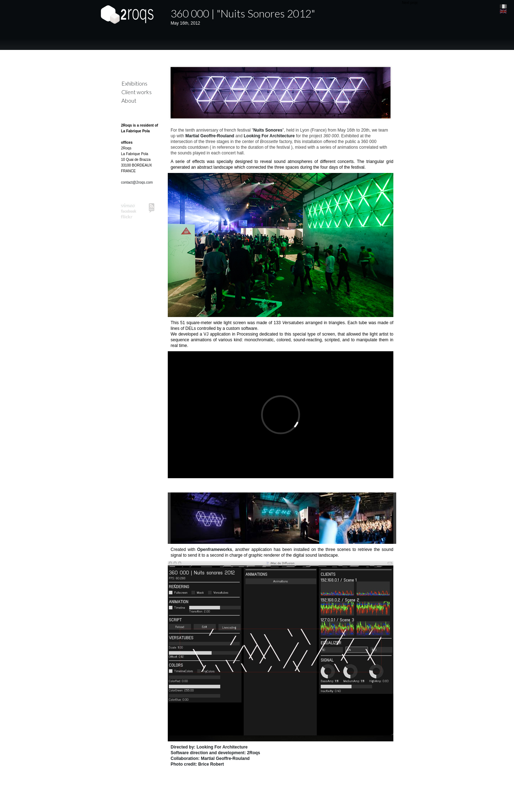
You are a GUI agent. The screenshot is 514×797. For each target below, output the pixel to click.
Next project (411, 3)
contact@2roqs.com (137, 182)
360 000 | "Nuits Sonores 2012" (243, 13)
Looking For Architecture (269, 135)
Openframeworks (214, 549)
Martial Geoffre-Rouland (209, 135)
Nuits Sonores (267, 130)
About (128, 100)
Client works (136, 91)
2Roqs (253, 752)
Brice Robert (211, 764)
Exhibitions (134, 83)
